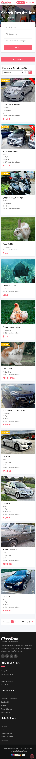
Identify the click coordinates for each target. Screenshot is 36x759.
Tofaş (4, 552)
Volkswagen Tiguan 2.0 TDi (14, 410)
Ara (18, 47)
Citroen (5, 506)
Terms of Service (6, 709)
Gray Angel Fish (9, 285)
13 (23, 622)
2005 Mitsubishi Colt (11, 105)
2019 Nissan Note (10, 151)
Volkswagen (6, 413)
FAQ (2, 730)
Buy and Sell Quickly (7, 674)
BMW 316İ (7, 457)
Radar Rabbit (8, 244)
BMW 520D (7, 596)
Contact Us (4, 740)
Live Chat (4, 726)
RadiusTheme (23, 751)
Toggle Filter (18, 59)
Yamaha (5, 201)
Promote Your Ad (6, 685)
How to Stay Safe (6, 733)
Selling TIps (4, 671)
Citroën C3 (7, 503)
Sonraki (29, 622)
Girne (7, 113)
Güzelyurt (8, 511)
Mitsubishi (6, 107)
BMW (4, 459)
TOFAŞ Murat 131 (10, 550)
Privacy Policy (5, 712)
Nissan (5, 154)
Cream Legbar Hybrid (11, 327)
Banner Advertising (7, 681)
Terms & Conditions (7, 737)
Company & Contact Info (9, 698)
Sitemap (3, 705)
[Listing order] (12, 72)
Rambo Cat (7, 369)
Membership (5, 678)
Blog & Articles (5, 702)
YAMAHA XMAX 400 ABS (13, 198)
